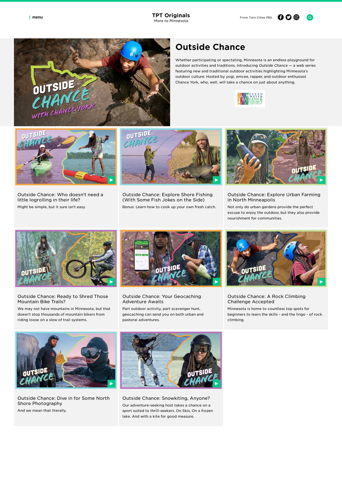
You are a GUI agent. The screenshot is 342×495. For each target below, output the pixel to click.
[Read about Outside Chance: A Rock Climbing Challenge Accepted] (276, 279)
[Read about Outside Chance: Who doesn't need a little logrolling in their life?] (66, 177)
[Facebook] (280, 19)
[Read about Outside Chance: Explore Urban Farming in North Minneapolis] (276, 177)
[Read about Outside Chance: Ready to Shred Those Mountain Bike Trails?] (66, 279)
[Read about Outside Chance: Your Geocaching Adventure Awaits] (171, 279)
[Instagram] (296, 19)
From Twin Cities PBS (256, 17)
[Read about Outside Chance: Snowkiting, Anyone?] (171, 378)
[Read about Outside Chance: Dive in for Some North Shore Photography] (66, 378)
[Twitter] (288, 19)
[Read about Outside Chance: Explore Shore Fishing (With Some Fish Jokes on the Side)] (171, 177)
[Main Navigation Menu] (37, 17)
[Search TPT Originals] (308, 17)
